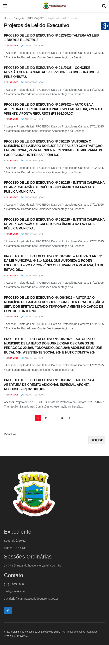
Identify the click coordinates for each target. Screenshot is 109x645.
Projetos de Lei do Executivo (63, 18)
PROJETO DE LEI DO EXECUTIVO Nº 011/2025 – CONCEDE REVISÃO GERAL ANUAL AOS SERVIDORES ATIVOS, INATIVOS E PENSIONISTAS (52, 72)
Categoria (19, 18)
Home (7, 18)
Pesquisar (10, 433)
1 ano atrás (29, 45)
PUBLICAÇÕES (35, 18)
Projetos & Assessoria (15, 635)
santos (14, 45)
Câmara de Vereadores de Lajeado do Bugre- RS (38, 631)
